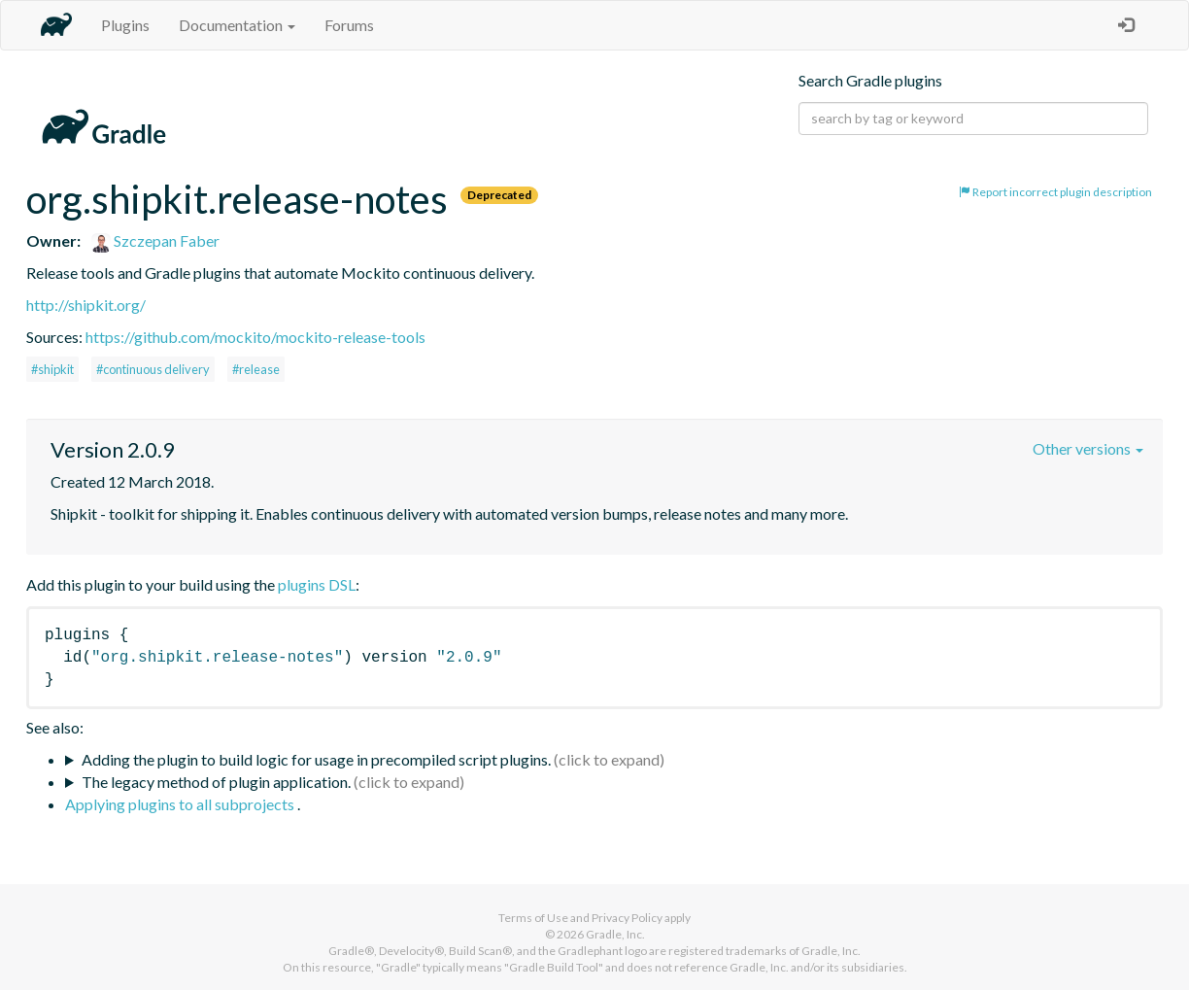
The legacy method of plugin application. (216, 781)
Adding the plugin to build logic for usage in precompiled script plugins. (316, 759)
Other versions (1088, 448)
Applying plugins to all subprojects (181, 804)
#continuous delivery (153, 369)
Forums (349, 25)
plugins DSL (317, 584)
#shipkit (52, 369)
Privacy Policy (627, 917)
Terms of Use (533, 917)
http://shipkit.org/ (86, 304)
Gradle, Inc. (615, 934)
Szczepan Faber (155, 240)
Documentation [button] (237, 25)
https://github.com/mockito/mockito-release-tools (255, 336)
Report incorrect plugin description (1055, 192)
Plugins (125, 25)
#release (256, 369)
